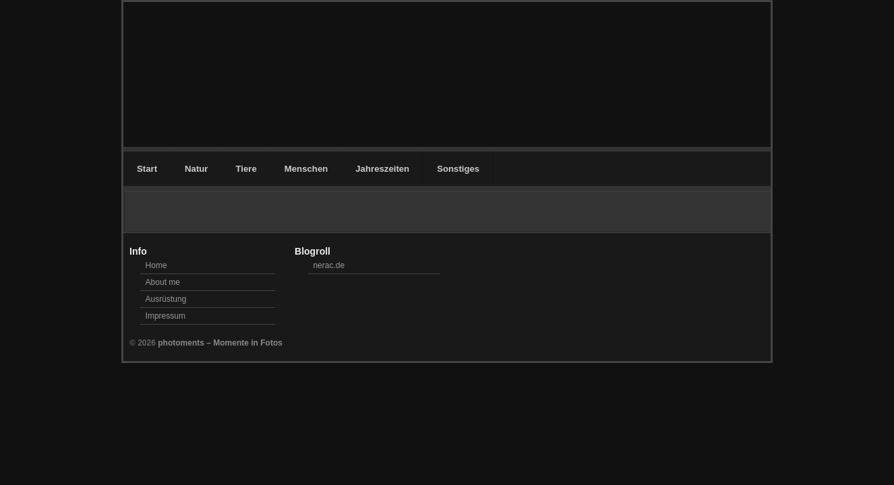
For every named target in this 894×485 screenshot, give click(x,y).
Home (156, 265)
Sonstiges (458, 169)
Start (147, 169)
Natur (196, 169)
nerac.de (329, 265)
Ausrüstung (166, 299)
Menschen (306, 169)
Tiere (245, 169)
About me (163, 282)
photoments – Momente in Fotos (220, 343)
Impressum (165, 316)
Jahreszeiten (382, 169)
